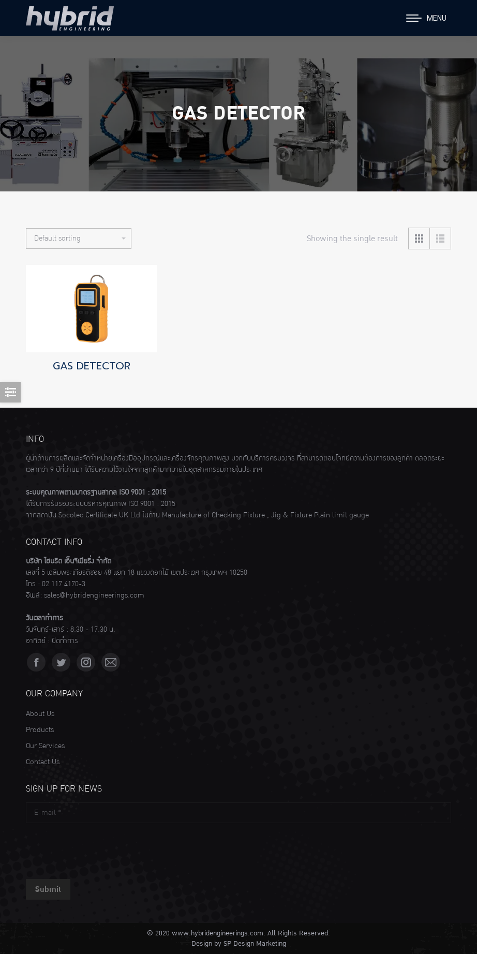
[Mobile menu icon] (426, 18)
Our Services (45, 746)
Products (40, 730)
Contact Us (42, 762)
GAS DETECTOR (91, 366)
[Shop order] (78, 238)
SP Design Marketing (254, 943)
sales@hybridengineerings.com (94, 595)
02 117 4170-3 (63, 584)
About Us (40, 714)
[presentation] (104, 848)
